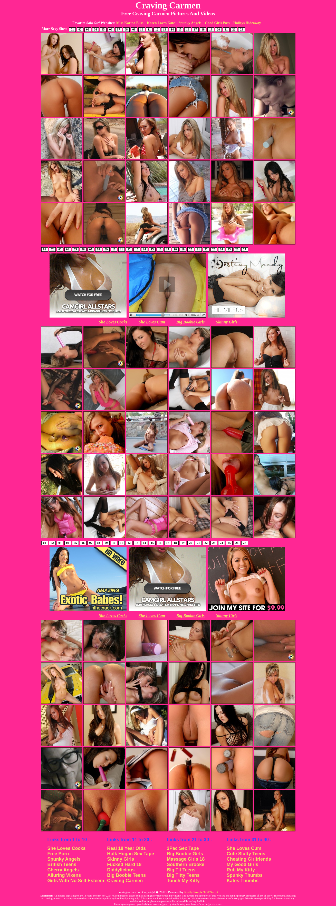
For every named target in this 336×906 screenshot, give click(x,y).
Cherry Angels (63, 869)
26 (236, 249)
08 (126, 29)
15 (179, 29)
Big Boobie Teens (126, 875)
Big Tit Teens (181, 869)
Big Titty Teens (183, 875)
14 (172, 29)
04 (95, 29)
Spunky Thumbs (245, 875)
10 (141, 29)
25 (229, 249)
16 (187, 29)
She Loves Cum (152, 322)
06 (110, 29)
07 (118, 29)
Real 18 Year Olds (126, 848)
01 (72, 29)
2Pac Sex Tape (183, 848)
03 (87, 29)
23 (241, 29)
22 (233, 29)
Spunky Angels (189, 23)
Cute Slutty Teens (246, 853)
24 (221, 249)
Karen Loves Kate (161, 23)
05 (103, 29)
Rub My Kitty (241, 869)
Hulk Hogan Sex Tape (130, 853)
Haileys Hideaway (247, 23)
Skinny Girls (226, 322)
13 (164, 29)
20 (218, 29)
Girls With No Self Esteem (75, 880)
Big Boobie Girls (190, 322)
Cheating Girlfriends (249, 859)
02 (80, 29)
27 (244, 249)
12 (156, 29)
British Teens (61, 864)
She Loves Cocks (113, 322)
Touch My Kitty (183, 880)
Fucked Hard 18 (124, 864)
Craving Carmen (125, 880)
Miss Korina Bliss (129, 23)
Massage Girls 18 (186, 859)
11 (149, 29)
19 (210, 29)
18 (203, 29)
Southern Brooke (185, 864)
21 (226, 29)
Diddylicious (121, 869)
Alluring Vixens (64, 875)
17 (195, 29)
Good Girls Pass (217, 23)
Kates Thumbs (242, 880)
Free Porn (58, 853)
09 (134, 29)
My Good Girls (242, 864)
